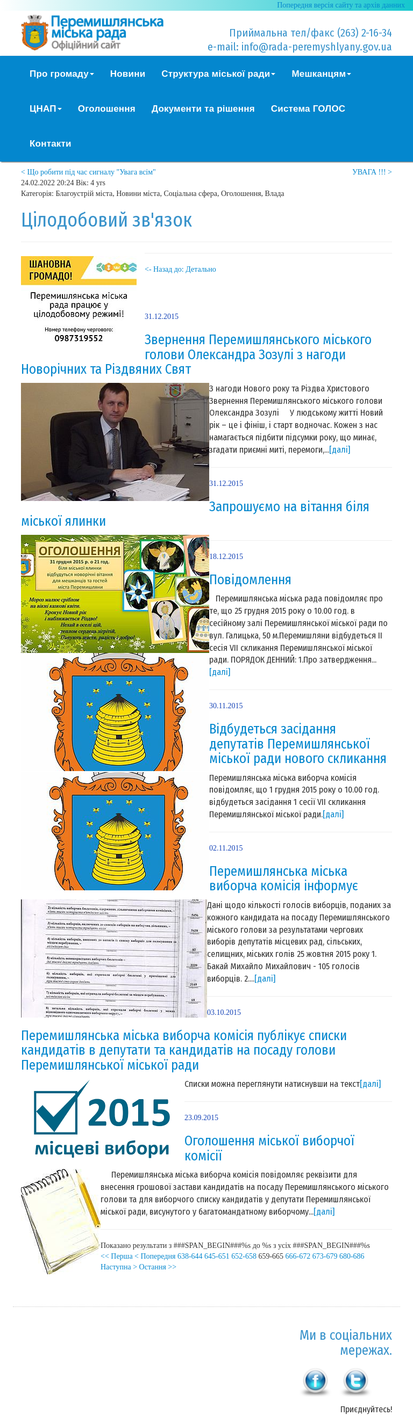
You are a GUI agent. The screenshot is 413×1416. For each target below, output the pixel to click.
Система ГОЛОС (308, 109)
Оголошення (107, 109)
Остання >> (158, 1267)
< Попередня (154, 1256)
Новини (127, 74)
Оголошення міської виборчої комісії (269, 1148)
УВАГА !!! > (372, 172)
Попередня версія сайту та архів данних (341, 5)
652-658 (244, 1256)
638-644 (190, 1256)
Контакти (51, 144)
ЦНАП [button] (46, 109)
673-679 (325, 1256)
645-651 (217, 1256)
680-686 (352, 1256)
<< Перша (117, 1256)
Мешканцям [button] (321, 74)
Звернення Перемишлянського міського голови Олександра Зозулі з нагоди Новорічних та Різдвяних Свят (196, 354)
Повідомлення (250, 580)
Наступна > (119, 1267)
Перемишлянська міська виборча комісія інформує (283, 879)
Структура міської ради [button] (218, 74)
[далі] (339, 450)
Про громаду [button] (62, 74)
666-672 (298, 1256)
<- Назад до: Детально (180, 269)
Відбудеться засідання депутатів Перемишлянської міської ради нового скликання (298, 744)
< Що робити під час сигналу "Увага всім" (88, 172)
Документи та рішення (203, 109)
